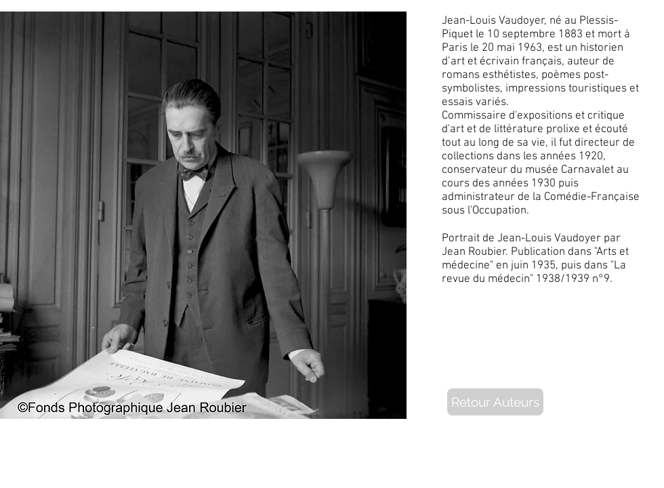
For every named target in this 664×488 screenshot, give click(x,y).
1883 (570, 34)
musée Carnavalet (569, 170)
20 (488, 48)
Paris (455, 48)
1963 (530, 48)
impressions (535, 89)
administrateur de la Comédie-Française (541, 197)
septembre (529, 34)
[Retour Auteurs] (495, 401)
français (542, 61)
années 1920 (571, 156)
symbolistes (471, 89)
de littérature (511, 129)
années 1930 (524, 183)
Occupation (499, 211)
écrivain (499, 61)
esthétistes (509, 75)
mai (506, 48)
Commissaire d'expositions (507, 116)
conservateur (474, 170)
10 (493, 34)
